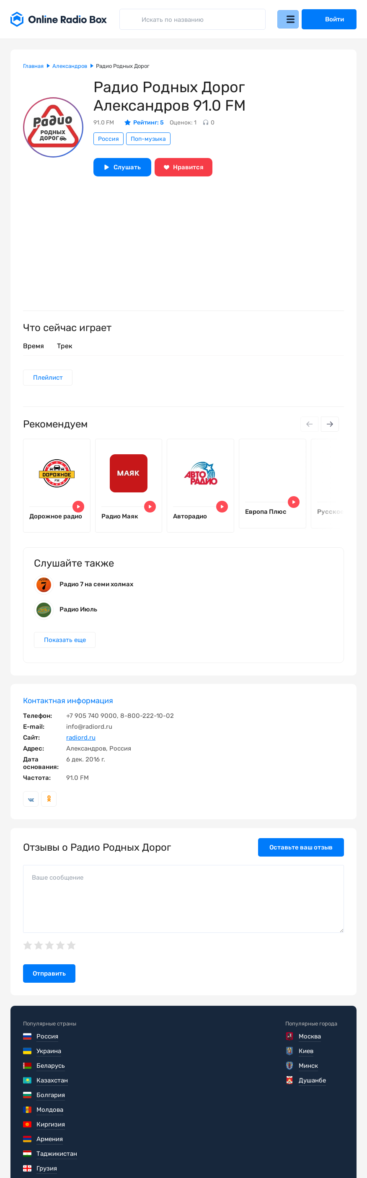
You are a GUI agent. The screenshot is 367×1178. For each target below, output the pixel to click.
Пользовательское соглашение (70, 1153)
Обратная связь (276, 1153)
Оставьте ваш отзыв (301, 857)
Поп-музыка (148, 138)
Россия (108, 138)
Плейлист (49, 378)
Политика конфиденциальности (185, 1153)
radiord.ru (81, 747)
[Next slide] (329, 425)
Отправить (49, 983)
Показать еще (66, 649)
